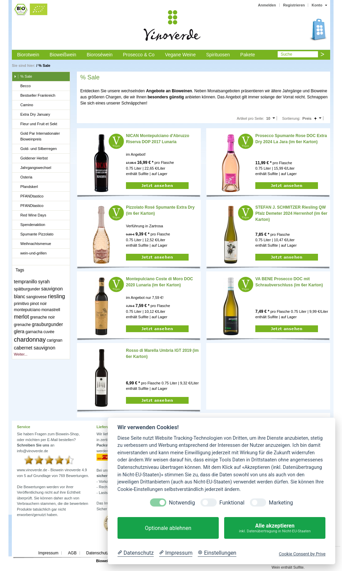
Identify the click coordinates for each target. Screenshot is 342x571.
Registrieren (294, 5)
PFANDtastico (28, 196)
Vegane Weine (180, 54)
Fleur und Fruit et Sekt (35, 124)
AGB (72, 553)
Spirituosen (218, 54)
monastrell (50, 309)
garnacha (33, 331)
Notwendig (182, 502)
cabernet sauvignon (34, 347)
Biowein (103, 561)
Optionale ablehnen (168, 528)
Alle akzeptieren (274, 528)
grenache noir (42, 317)
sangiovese (36, 296)
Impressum (48, 553)
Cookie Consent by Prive (302, 553)
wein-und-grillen (30, 253)
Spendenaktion (29, 225)
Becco (22, 86)
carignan (54, 340)
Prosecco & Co (138, 54)
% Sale (44, 65)
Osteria (23, 177)
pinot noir (38, 303)
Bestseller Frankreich (34, 95)
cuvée (48, 331)
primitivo (21, 303)
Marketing (281, 502)
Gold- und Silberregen (35, 149)
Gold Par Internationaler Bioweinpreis (37, 136)
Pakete (247, 54)
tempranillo (25, 281)
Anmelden (267, 5)
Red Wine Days (30, 215)
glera (19, 331)
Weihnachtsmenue (32, 244)
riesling (56, 296)
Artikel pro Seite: (250, 118)
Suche (286, 54)
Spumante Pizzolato (34, 234)
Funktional (231, 502)
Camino (23, 105)
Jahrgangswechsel (32, 168)
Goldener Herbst (31, 158)
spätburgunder (27, 289)
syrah (44, 281)
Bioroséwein (99, 54)
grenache (22, 324)
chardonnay (30, 339)
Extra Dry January (32, 114)
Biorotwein (28, 54)
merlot (21, 317)
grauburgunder (47, 324)
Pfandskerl (26, 187)
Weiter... (20, 354)
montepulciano (27, 309)
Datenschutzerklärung (106, 553)
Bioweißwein (63, 54)
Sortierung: (291, 118)
